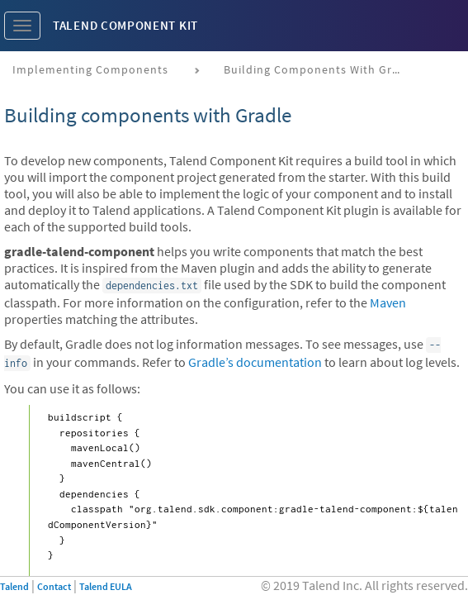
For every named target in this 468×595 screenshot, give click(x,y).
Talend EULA (105, 586)
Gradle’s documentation (255, 362)
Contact (54, 586)
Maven (388, 302)
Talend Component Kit (125, 25)
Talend (14, 586)
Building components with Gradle (320, 69)
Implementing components (90, 69)
